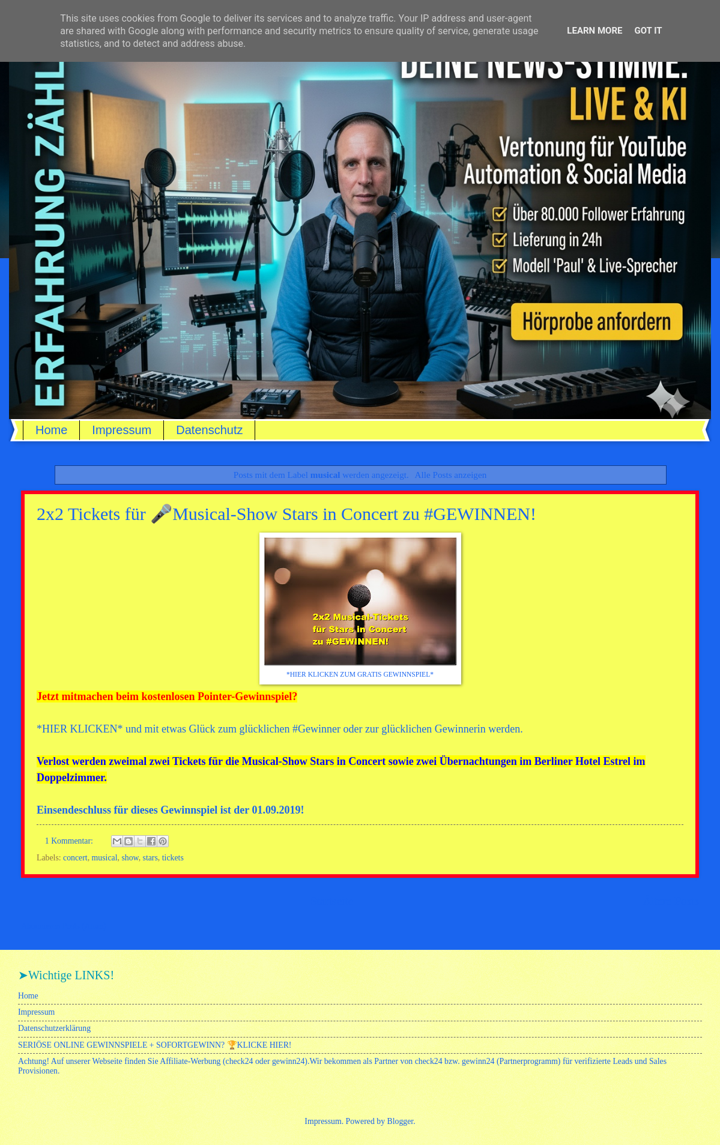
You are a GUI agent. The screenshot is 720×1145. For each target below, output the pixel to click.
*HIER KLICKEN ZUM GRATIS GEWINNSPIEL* (360, 674)
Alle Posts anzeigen (451, 475)
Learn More (594, 30)
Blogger (400, 1121)
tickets (173, 857)
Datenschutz (209, 430)
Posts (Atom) (84, 926)
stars (150, 857)
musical (105, 857)
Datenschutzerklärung (54, 1028)
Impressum (121, 430)
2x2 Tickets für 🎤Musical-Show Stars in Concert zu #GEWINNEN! (286, 514)
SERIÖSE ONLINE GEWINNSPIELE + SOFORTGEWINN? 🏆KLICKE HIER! (154, 1045)
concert (75, 857)
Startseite (332, 901)
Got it (648, 30)
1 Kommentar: (70, 840)
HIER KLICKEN (79, 729)
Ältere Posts (671, 901)
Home (51, 430)
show (129, 857)
